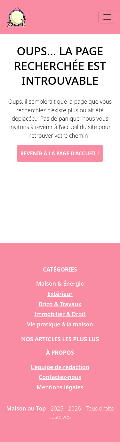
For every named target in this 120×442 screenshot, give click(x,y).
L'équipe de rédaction (60, 367)
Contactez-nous (60, 377)
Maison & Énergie (60, 283)
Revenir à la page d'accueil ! (60, 153)
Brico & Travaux (60, 304)
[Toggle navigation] (107, 17)
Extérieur (60, 294)
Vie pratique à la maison (60, 324)
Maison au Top (26, 408)
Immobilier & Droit (59, 314)
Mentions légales (60, 387)
